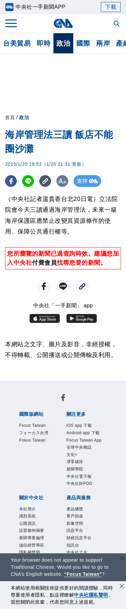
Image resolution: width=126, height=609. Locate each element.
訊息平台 (75, 530)
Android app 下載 (83, 432)
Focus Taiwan (32, 425)
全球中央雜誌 (79, 447)
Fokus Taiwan (32, 440)
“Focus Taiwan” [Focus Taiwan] (83, 574)
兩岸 (103, 43)
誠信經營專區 (31, 545)
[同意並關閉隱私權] (122, 587)
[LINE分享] (28, 181)
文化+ (72, 454)
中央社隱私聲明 (91, 595)
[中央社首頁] (63, 23)
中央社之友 (77, 552)
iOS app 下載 (79, 425)
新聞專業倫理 (31, 538)
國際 (83, 43)
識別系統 (27, 516)
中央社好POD (80, 483)
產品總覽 (75, 509)
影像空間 (75, 523)
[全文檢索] (117, 24)
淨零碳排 (75, 461)
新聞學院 (75, 469)
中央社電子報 (79, 476)
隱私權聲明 (29, 552)
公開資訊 (27, 523)
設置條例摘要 (31, 530)
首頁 (10, 117)
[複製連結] (45, 181)
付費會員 (44, 262)
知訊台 (73, 545)
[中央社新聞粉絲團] (63, 399)
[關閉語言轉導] (122, 559)
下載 (110, 7)
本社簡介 (27, 509)
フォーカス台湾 (34, 432)
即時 (43, 43)
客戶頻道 (75, 516)
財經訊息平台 (79, 538)
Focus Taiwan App (84, 440)
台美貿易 (17, 43)
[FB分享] (11, 181)
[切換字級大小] (62, 181)
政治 (63, 43)
